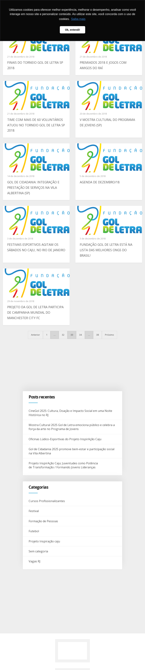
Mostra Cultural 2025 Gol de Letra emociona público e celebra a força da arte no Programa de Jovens (72, 427)
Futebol (34, 531)
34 (80, 334)
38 (97, 334)
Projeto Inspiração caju (44, 541)
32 (63, 334)
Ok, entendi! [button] (72, 29)
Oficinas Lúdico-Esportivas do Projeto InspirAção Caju (65, 439)
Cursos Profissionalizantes (47, 501)
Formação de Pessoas (43, 521)
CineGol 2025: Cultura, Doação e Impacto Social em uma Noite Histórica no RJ (70, 413)
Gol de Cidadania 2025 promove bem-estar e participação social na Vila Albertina (71, 451)
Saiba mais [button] (78, 19)
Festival (34, 511)
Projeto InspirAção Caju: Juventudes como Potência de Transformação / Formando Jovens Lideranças (63, 465)
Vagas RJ (34, 561)
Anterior (35, 334)
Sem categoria (38, 551)
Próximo (109, 334)
